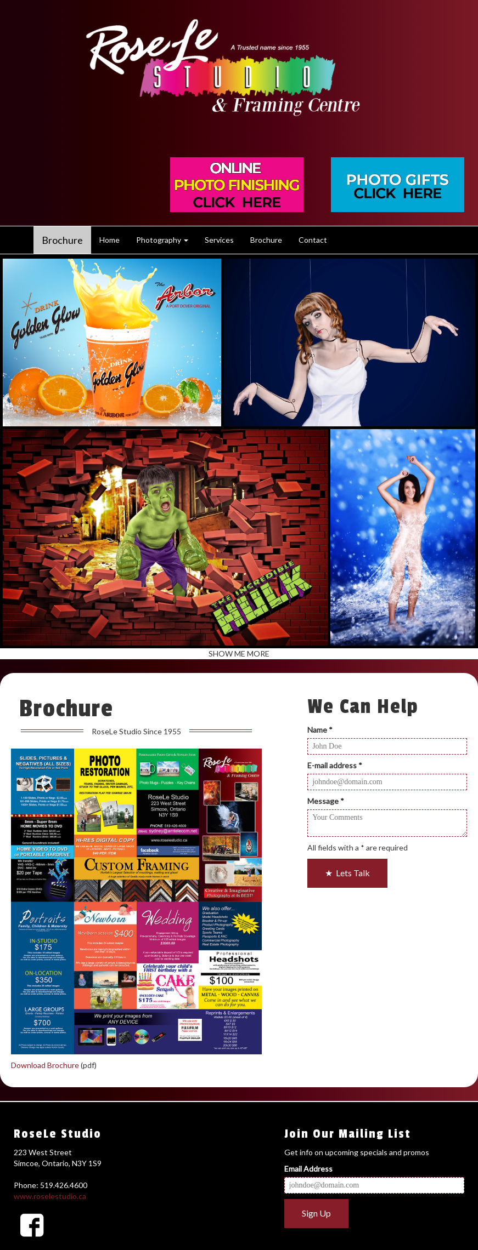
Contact (313, 239)
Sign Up (316, 1213)
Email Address (308, 1168)
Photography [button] (162, 239)
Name (320, 729)
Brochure (62, 240)
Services (219, 239)
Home (109, 239)
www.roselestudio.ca (50, 1196)
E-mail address (334, 765)
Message (325, 801)
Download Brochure (45, 1065)
